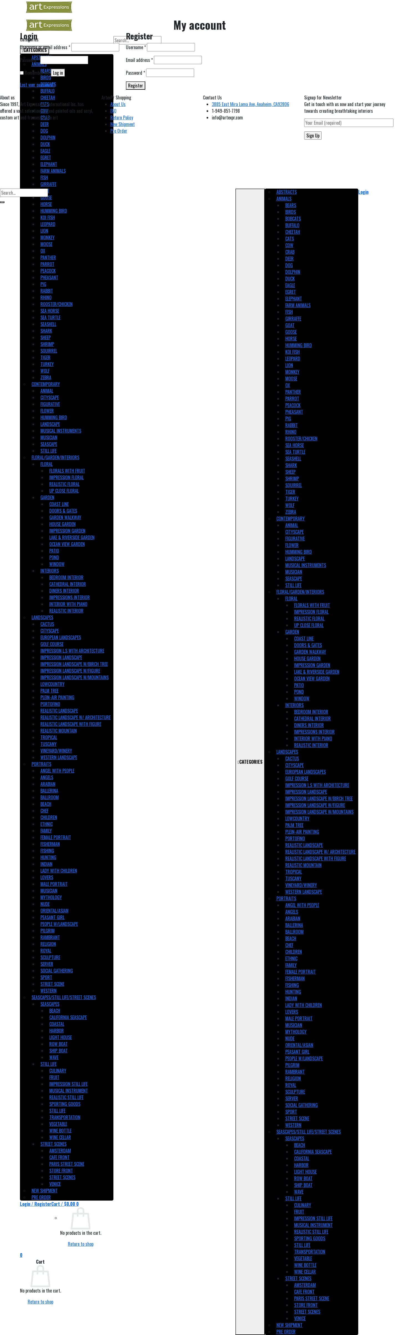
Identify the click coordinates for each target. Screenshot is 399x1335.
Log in (58, 72)
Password (29, 60)
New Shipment (122, 124)
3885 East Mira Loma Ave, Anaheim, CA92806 (250, 104)
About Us (118, 104)
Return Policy (121, 117)
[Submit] (2, 202)
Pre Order (118, 130)
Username (136, 47)
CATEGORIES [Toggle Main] (250, 761)
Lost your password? (37, 84)
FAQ (113, 110)
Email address (139, 60)
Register (135, 85)
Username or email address (45, 47)
